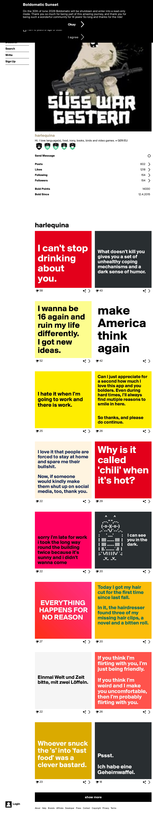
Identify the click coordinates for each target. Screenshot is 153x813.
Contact (86, 808)
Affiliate (59, 808)
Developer (69, 808)
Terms (113, 808)
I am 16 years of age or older (45, 29)
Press (78, 808)
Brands (51, 808)
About (37, 808)
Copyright (96, 808)
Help (44, 808)
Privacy (105, 808)
